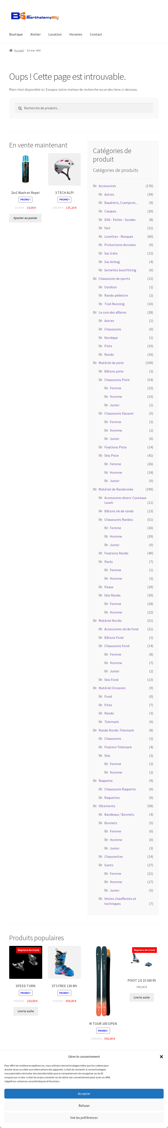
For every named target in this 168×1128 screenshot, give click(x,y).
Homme (116, 396)
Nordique (111, 337)
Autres (109, 194)
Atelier (35, 34)
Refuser (84, 1106)
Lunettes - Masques (118, 236)
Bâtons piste (114, 371)
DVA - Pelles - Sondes (120, 219)
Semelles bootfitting (120, 270)
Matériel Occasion (112, 688)
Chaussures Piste (117, 380)
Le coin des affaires (112, 312)
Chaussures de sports (114, 278)
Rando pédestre (116, 295)
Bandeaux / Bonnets (119, 814)
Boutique (16, 34)
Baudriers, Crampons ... (121, 202)
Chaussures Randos (118, 519)
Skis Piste (111, 455)
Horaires (75, 34)
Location (55, 34)
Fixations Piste (115, 447)
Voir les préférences (84, 1118)
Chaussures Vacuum (118, 413)
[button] (161, 1057)
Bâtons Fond (113, 637)
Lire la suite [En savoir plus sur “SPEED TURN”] (26, 1011)
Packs (108, 561)
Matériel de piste (111, 363)
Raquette (106, 780)
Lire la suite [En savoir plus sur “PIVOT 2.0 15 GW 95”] (142, 997)
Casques (110, 211)
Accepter (84, 1094)
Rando (109, 354)
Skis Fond (111, 679)
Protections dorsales (120, 245)
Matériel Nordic (110, 620)
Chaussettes (113, 856)
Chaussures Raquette (120, 789)
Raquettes (112, 797)
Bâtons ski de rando (119, 511)
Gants (108, 865)
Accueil (19, 50)
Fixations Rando (116, 553)
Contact (96, 34)
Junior (114, 405)
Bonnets (110, 823)
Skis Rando (112, 595)
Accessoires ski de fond (121, 629)
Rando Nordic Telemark (116, 730)
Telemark (111, 722)
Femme (115, 388)
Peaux (108, 587)
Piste (108, 346)
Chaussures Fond (116, 646)
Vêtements (107, 806)
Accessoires (107, 186)
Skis (107, 755)
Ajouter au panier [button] (25, 218)
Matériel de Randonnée (116, 489)
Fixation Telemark (118, 747)
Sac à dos (111, 253)
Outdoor (110, 287)
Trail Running (114, 304)
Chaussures (112, 329)
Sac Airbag (112, 262)
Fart (107, 228)
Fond (108, 696)
